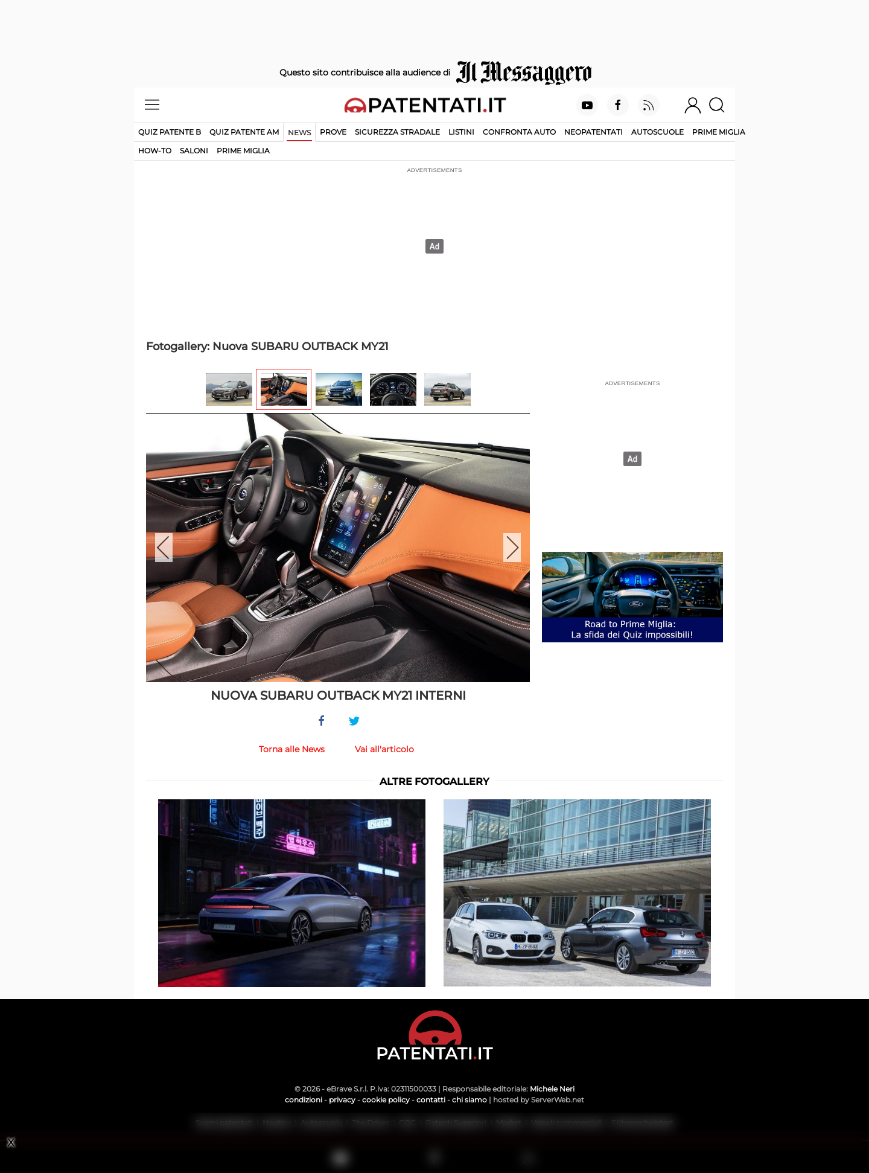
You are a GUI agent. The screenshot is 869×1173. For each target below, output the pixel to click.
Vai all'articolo (384, 749)
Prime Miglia (718, 131)
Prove (333, 131)
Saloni (194, 150)
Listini (461, 131)
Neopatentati (593, 131)
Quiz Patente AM (244, 131)
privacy (342, 1099)
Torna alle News (292, 749)
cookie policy (386, 1099)
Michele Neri (552, 1088)
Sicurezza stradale (397, 131)
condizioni (303, 1099)
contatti (430, 1099)
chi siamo (469, 1099)
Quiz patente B (169, 131)
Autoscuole (657, 131)
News (299, 132)
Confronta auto (519, 131)
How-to (154, 150)
